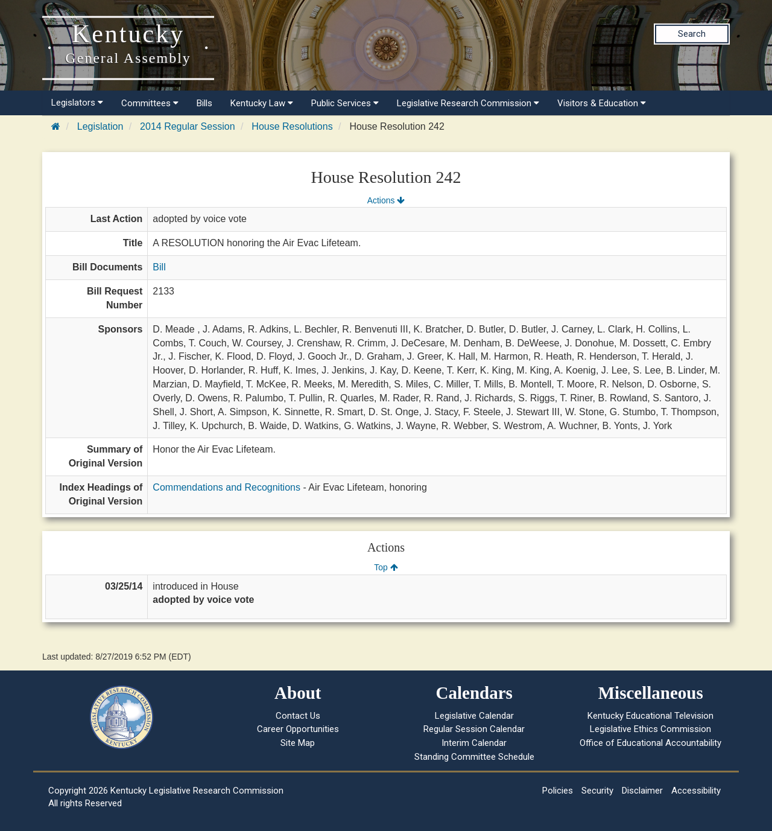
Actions (386, 200)
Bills (204, 103)
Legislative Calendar (474, 715)
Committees (150, 103)
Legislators (77, 102)
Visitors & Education (601, 103)
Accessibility (696, 790)
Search (692, 33)
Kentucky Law (261, 103)
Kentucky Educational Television (650, 715)
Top (385, 567)
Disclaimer (642, 790)
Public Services (345, 103)
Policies (557, 790)
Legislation (100, 126)
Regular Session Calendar (474, 729)
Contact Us (298, 715)
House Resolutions (292, 126)
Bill (159, 267)
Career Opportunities (298, 729)
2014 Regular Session (187, 126)
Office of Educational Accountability (650, 742)
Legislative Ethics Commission (650, 729)
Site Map (297, 742)
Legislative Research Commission (468, 103)
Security (597, 790)
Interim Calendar (474, 742)
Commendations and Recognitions (226, 487)
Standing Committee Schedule (474, 756)
